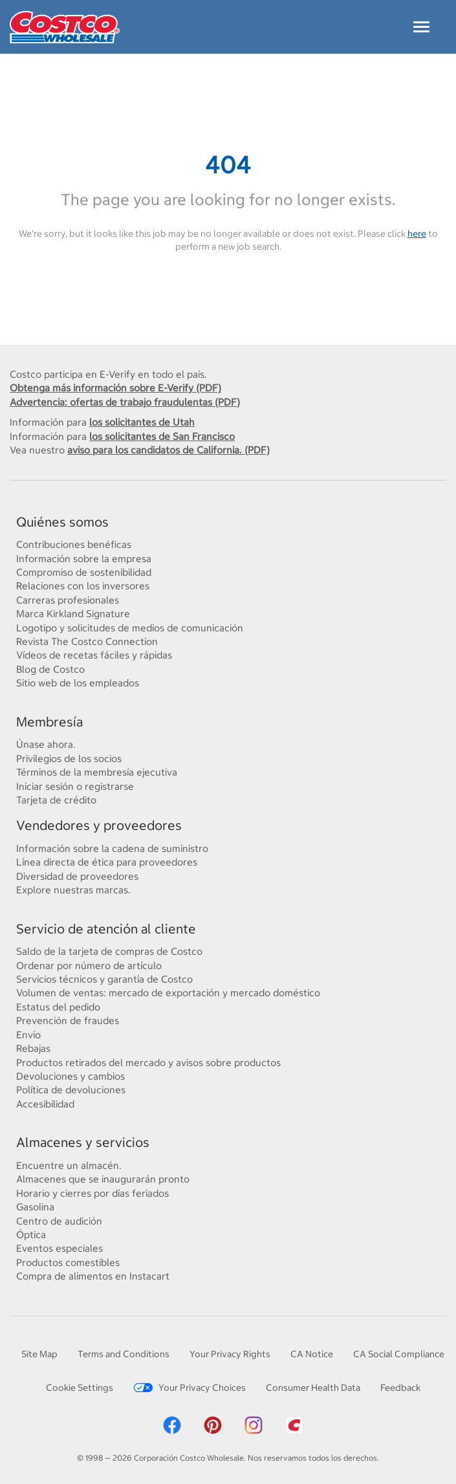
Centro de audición (59, 1221)
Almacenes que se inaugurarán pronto (103, 1178)
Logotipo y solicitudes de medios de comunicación (129, 627)
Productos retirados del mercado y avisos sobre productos (148, 1062)
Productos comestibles (68, 1262)
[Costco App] (294, 1423)
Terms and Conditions (123, 1353)
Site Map (39, 1353)
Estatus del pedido (58, 1006)
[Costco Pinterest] (212, 1423)
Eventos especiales (59, 1248)
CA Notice (311, 1353)
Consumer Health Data (313, 1387)
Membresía (49, 721)
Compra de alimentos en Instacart (92, 1276)
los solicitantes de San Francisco (162, 436)
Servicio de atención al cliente (106, 928)
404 (228, 165)
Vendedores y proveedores (99, 825)
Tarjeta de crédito (56, 799)
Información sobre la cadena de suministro (112, 848)
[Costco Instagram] (253, 1423)
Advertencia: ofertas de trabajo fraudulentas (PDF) (125, 402)
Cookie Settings (79, 1387)
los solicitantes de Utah (142, 422)
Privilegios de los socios (69, 758)
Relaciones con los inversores (82, 585)
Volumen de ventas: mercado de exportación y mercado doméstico (168, 992)
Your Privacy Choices (189, 1387)
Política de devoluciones (70, 1089)
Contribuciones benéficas (73, 544)
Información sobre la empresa (83, 558)
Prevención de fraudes (67, 1020)
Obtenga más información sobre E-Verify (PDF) (115, 387)
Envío (28, 1034)
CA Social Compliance (398, 1353)
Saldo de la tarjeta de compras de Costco (109, 951)
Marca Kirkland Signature (73, 613)
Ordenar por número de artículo (89, 965)
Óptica (31, 1234)
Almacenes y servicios (82, 1142)
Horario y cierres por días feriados (92, 1193)
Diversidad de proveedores (77, 876)
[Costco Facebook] (172, 1423)
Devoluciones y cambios (70, 1076)
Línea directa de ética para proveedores (106, 861)
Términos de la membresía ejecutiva (96, 772)
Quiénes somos (62, 521)
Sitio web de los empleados (77, 682)
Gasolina (35, 1206)
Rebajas (33, 1048)
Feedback (400, 1387)
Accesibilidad (45, 1103)
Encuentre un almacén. (69, 1165)
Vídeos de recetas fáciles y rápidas (94, 654)
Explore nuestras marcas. (73, 889)
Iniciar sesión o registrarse (75, 786)
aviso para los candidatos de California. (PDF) (168, 449)
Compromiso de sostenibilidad (83, 572)
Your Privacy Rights (230, 1353)
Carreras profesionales (67, 600)
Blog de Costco (50, 669)
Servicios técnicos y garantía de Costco (104, 979)
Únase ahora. (46, 744)
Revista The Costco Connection (87, 641)
